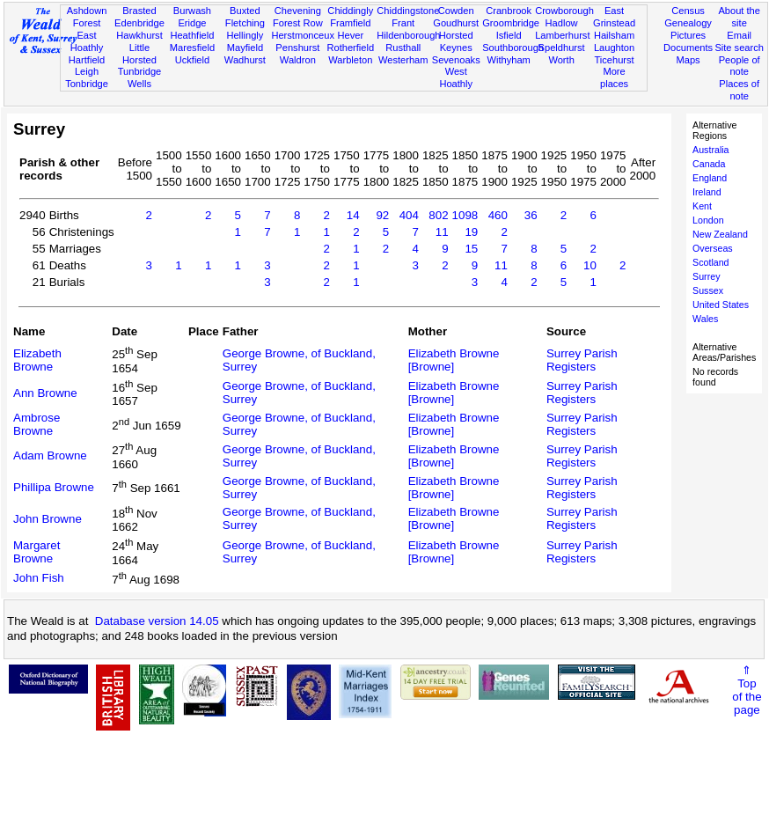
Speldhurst (561, 47)
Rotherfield (350, 47)
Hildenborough (408, 35)
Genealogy (688, 23)
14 (353, 215)
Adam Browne (50, 455)
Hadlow (562, 23)
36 (531, 215)
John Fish (38, 577)
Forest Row (298, 23)
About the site (739, 16)
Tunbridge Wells (140, 77)
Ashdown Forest (87, 16)
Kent (702, 206)
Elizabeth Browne (37, 360)
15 (471, 248)
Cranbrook (508, 10)
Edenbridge (139, 23)
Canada (708, 163)
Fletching (245, 23)
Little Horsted (139, 53)
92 (382, 215)
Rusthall (403, 47)
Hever (350, 35)
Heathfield (192, 35)
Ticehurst (614, 60)
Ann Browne (45, 393)
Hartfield (87, 60)
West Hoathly (455, 77)
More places (614, 77)
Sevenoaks (456, 60)
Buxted (245, 10)
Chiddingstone (408, 10)
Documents (688, 47)
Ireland (706, 192)
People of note (739, 66)
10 (590, 265)
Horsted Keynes (456, 41)
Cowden (456, 10)
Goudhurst (456, 23)
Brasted (139, 10)
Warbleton (350, 60)
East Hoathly (87, 41)
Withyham (508, 60)
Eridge (192, 23)
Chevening (298, 10)
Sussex (707, 290)
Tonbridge (86, 83)
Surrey (706, 276)
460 (498, 215)
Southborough (513, 47)
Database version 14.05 (157, 621)
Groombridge (510, 23)
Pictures (688, 35)
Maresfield (192, 47)
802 (438, 215)
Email (739, 35)
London (708, 220)
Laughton (614, 47)
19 (471, 232)
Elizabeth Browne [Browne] (454, 360)
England (709, 178)
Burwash (192, 10)
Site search (739, 47)
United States (720, 304)
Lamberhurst (562, 35)
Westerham (403, 60)
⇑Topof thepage (746, 690)
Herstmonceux (302, 35)
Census (688, 10)
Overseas (712, 248)
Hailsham (614, 35)
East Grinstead (614, 16)
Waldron (298, 60)
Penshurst (297, 47)
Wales (705, 318)
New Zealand (720, 234)
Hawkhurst (139, 35)
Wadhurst (245, 60)
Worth (561, 60)
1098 (465, 215)
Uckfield (192, 60)
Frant (403, 23)
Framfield (350, 23)
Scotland (710, 262)
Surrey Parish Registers (582, 360)
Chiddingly (350, 10)
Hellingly (244, 35)
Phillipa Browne (53, 487)
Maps (687, 60)
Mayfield (245, 47)
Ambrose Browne (36, 424)
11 (442, 232)
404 (409, 215)
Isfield (509, 35)
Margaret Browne (36, 552)
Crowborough (564, 10)
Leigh (87, 71)
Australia (710, 149)
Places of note (739, 89)
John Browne (47, 518)
